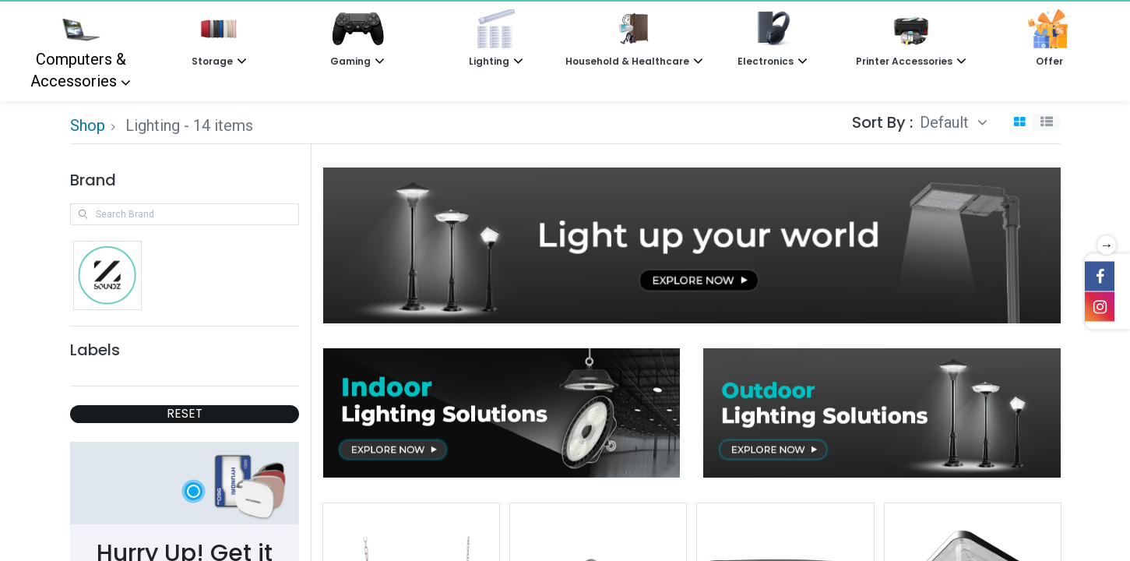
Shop (87, 125)
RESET (184, 413)
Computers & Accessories (78, 49)
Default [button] (946, 122)
